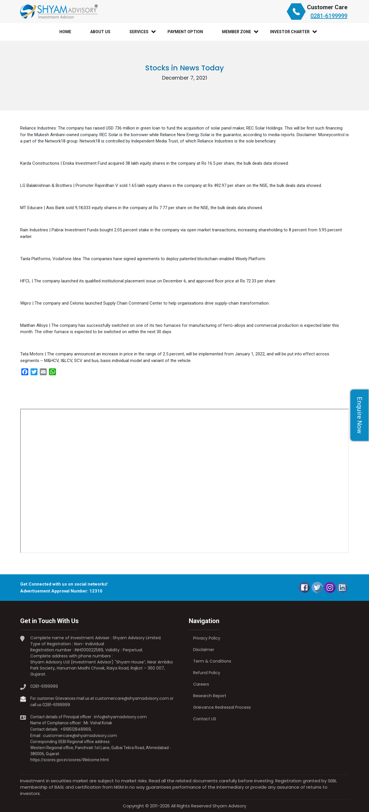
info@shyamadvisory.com (120, 717)
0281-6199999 (328, 15)
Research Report (209, 696)
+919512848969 (75, 729)
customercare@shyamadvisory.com (132, 698)
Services (138, 32)
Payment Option (185, 31)
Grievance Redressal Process (222, 707)
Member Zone (236, 32)
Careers (201, 684)
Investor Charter (290, 32)
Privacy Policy (206, 638)
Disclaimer (203, 649)
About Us (100, 31)
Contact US (204, 719)
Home (65, 31)
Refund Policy (206, 673)
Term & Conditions (212, 661)
